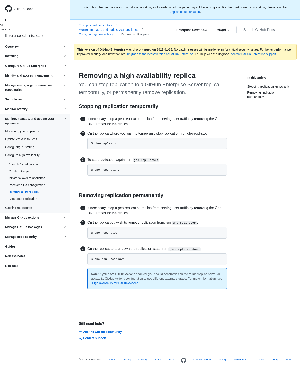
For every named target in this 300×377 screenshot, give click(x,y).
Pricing (222, 359)
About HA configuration (24, 164)
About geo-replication (23, 198)
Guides (10, 246)
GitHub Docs (23, 9)
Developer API (241, 359)
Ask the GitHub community (100, 332)
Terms (112, 359)
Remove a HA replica (24, 192)
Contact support (92, 338)
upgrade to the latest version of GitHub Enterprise (160, 54)
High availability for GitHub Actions (115, 283)
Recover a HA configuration (27, 185)
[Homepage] (183, 360)
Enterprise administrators (24, 35)
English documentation (184, 12)
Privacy (126, 359)
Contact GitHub (202, 359)
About (288, 359)
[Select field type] (193, 29)
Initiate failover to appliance (27, 178)
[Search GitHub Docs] (263, 30)
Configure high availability (98, 34)
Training (260, 359)
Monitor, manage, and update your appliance (111, 29)
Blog (275, 359)
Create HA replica (20, 171)
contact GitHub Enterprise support (253, 54)
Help (171, 359)
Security (142, 359)
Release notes (15, 256)
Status (158, 359)
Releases (11, 266)
